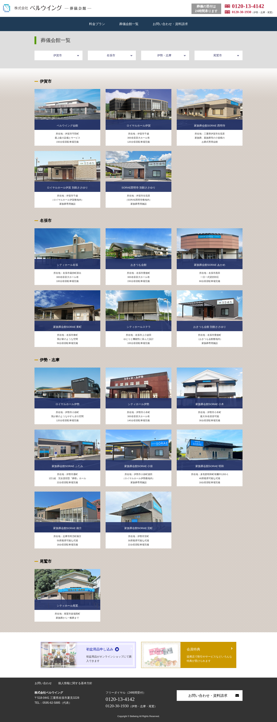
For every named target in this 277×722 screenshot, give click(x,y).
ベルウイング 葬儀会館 (47, 8)
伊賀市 (66, 55)
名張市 (119, 55)
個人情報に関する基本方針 (75, 683)
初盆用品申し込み (99, 649)
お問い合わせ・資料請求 (170, 24)
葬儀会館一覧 (128, 24)
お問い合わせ (43, 683)
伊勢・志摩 (171, 55)
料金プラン (97, 24)
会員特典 (193, 649)
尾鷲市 (226, 55)
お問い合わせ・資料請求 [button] (213, 695)
